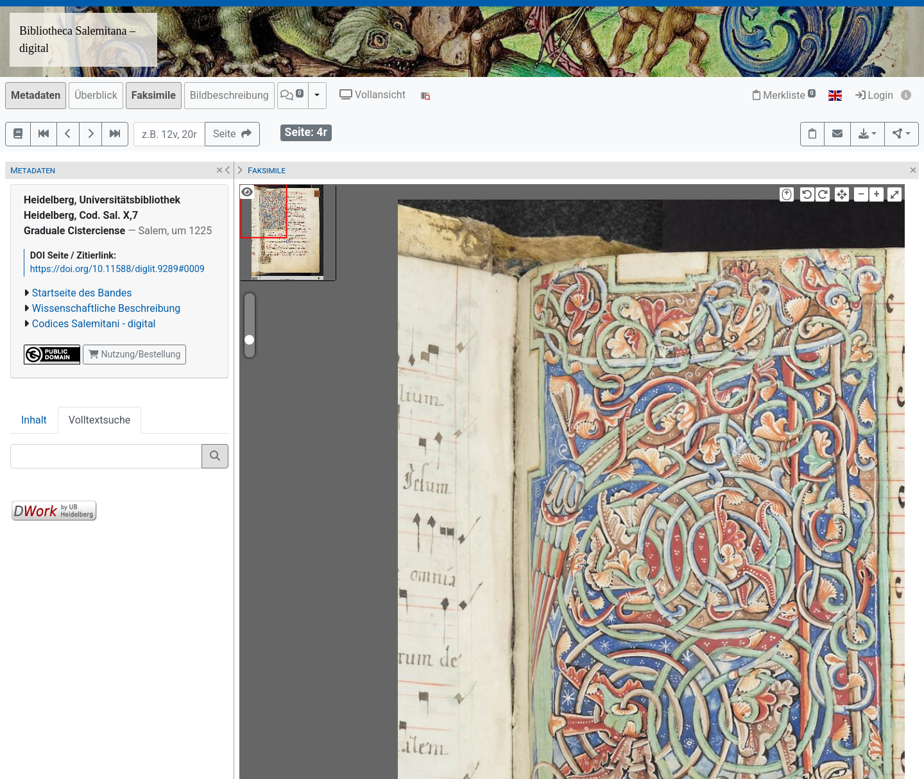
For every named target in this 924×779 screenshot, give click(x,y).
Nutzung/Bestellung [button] (134, 354)
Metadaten (35, 95)
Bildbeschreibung (229, 95)
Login (874, 95)
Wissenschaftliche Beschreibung (106, 308)
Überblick (95, 95)
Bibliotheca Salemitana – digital (77, 39)
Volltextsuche (99, 420)
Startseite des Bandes (82, 293)
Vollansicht (372, 95)
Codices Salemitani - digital (94, 324)
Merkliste (784, 95)
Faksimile (154, 95)
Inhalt (34, 420)
